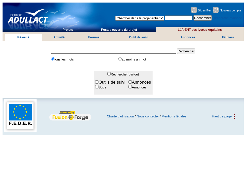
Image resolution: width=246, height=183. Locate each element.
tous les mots (64, 59)
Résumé (23, 37)
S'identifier (204, 10)
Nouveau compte (230, 10)
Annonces (188, 37)
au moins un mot (134, 59)
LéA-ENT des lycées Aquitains (200, 30)
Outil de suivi (138, 37)
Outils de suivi (112, 82)
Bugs (102, 87)
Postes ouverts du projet (119, 30)
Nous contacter (148, 116)
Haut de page (222, 116)
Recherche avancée (227, 18)
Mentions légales (174, 116)
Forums (93, 37)
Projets (68, 30)
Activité (59, 37)
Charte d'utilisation (120, 116)
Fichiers (228, 37)
